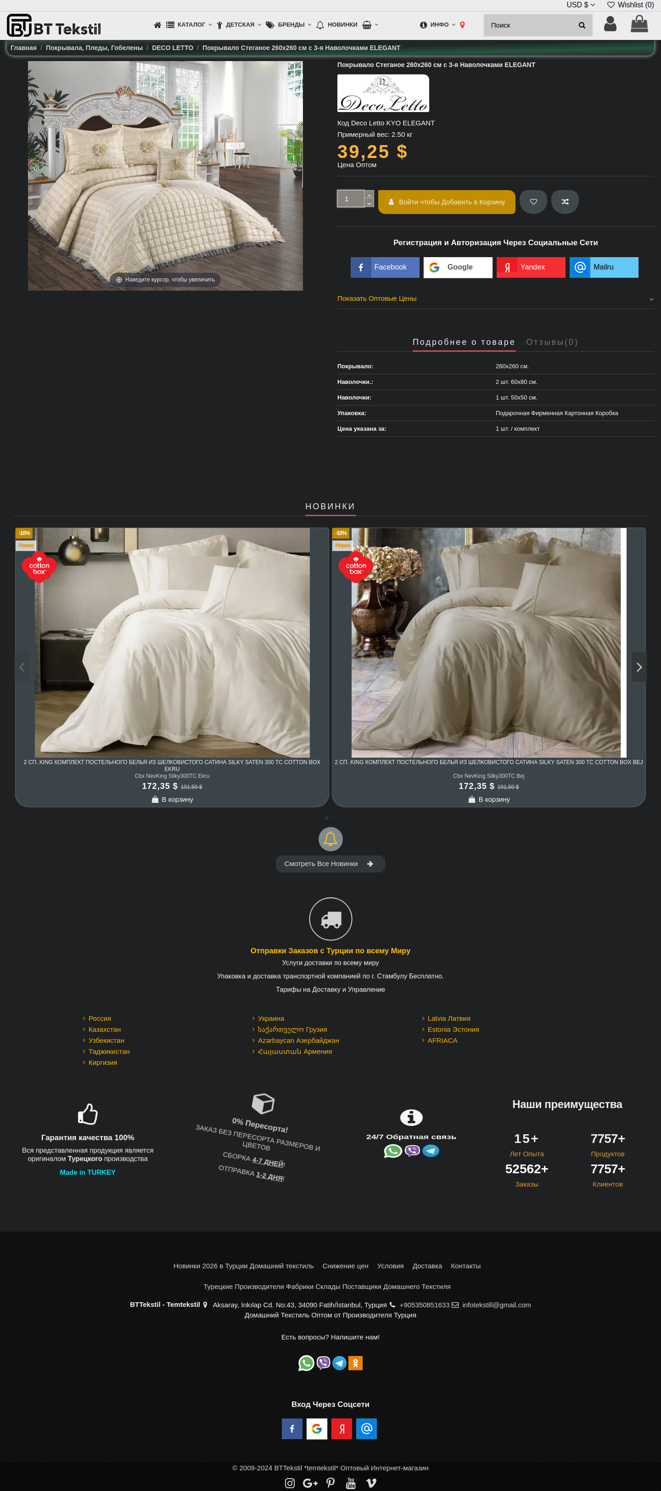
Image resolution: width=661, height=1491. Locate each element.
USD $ (580, 5)
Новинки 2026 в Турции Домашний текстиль (244, 1266)
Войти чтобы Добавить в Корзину (447, 202)
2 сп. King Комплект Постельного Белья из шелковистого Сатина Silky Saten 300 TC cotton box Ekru (172, 765)
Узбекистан (106, 1040)
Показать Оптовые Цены (495, 298)
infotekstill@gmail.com (496, 1305)
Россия (100, 1018)
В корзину (172, 799)
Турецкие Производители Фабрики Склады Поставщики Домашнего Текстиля (327, 1286)
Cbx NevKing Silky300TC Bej (488, 776)
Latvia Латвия (449, 1018)
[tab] (495, 299)
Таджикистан (109, 1051)
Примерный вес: (363, 134)
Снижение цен (346, 1266)
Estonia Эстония (453, 1029)
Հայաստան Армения (295, 1051)
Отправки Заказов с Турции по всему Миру (330, 951)
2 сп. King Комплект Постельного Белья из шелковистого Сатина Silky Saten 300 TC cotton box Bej (489, 762)
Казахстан (105, 1029)
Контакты (466, 1266)
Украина (271, 1018)
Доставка (427, 1266)
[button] (189, 25)
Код (343, 123)
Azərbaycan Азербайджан (298, 1040)
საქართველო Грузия (292, 1029)
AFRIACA (443, 1040)
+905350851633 (425, 1305)
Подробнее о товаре (464, 342)
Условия (390, 1266)
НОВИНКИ (330, 506)
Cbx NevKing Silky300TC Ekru (172, 776)
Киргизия (103, 1062)
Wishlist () (630, 5)
